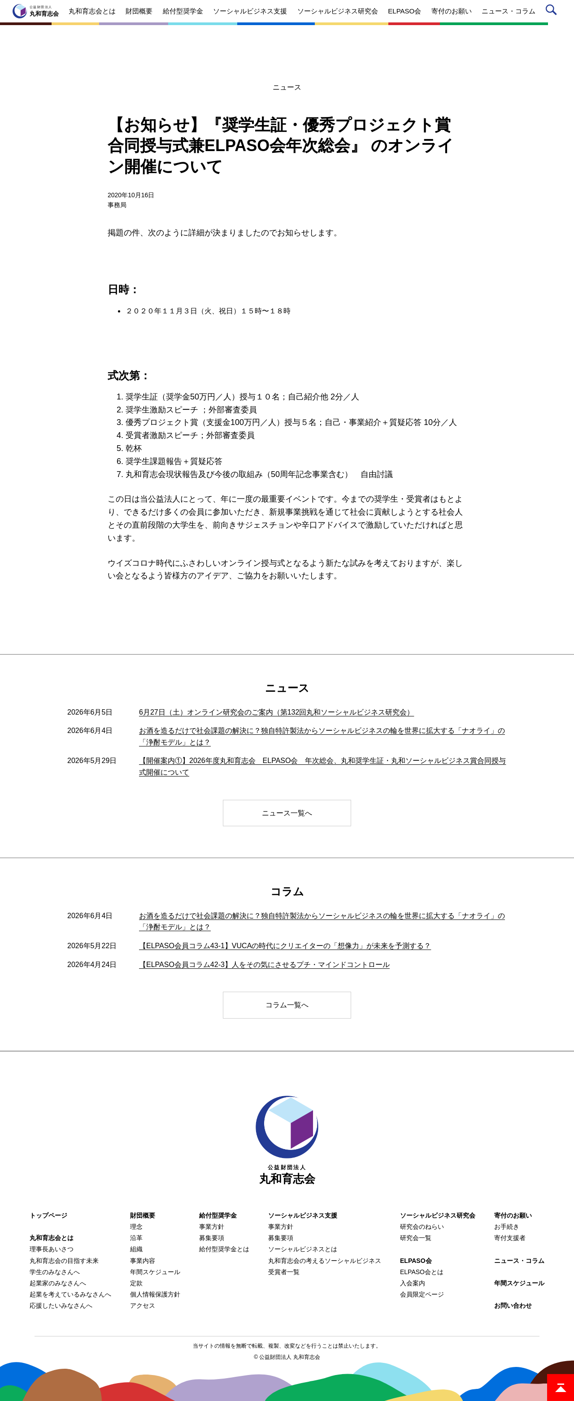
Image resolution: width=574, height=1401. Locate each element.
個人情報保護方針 (155, 1294)
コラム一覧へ (287, 1005)
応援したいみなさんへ (61, 1305)
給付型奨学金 (218, 1215)
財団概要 (142, 1215)
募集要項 (211, 1237)
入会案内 (412, 1283)
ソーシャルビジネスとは (302, 1249)
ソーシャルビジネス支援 (302, 1215)
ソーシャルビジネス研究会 (437, 1215)
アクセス (142, 1305)
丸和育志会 (287, 1140)
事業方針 (211, 1226)
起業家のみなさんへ (58, 1283)
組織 (136, 1249)
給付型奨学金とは (224, 1249)
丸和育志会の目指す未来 (64, 1260)
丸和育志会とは (52, 1237)
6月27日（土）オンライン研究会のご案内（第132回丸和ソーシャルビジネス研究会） (276, 712)
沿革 (136, 1237)
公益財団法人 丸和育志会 (289, 1357)
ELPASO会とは (422, 1271)
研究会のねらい (422, 1226)
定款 (136, 1283)
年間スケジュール (155, 1271)
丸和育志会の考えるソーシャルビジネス (324, 1260)
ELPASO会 (416, 1260)
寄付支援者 (510, 1237)
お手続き (506, 1226)
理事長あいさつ (52, 1249)
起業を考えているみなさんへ (70, 1294)
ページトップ (560, 1387)
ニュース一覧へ (287, 813)
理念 (136, 1226)
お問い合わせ (513, 1305)
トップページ (48, 1215)
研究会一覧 (415, 1237)
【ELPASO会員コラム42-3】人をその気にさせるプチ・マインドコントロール (264, 964)
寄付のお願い (513, 1215)
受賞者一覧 (284, 1271)
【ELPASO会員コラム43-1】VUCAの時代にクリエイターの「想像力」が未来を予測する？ (285, 946)
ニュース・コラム (519, 1260)
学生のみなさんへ (55, 1271)
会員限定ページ (422, 1294)
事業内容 (142, 1260)
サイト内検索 (552, 11)
